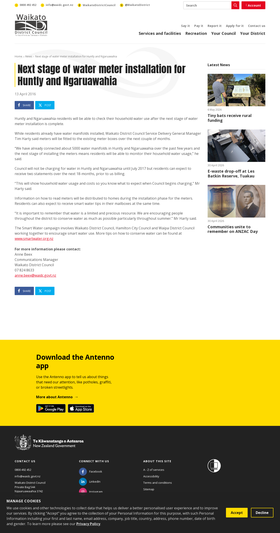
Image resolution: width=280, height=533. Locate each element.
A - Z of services (153, 470)
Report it (215, 26)
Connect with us (94, 461)
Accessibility (151, 476)
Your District (252, 33)
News (28, 56)
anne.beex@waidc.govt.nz (35, 275)
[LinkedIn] (89, 481)
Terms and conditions (157, 483)
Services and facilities (160, 33)
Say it (185, 26)
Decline (262, 512)
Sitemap (148, 489)
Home (18, 56)
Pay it (198, 26)
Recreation (196, 33)
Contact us (256, 26)
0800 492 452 (23, 470)
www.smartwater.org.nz (34, 238)
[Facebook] (90, 471)
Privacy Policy (88, 523)
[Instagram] (91, 492)
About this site (157, 461)
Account (253, 5)
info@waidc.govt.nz (27, 476)
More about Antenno (54, 397)
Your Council (223, 33)
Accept (237, 512)
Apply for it (235, 26)
